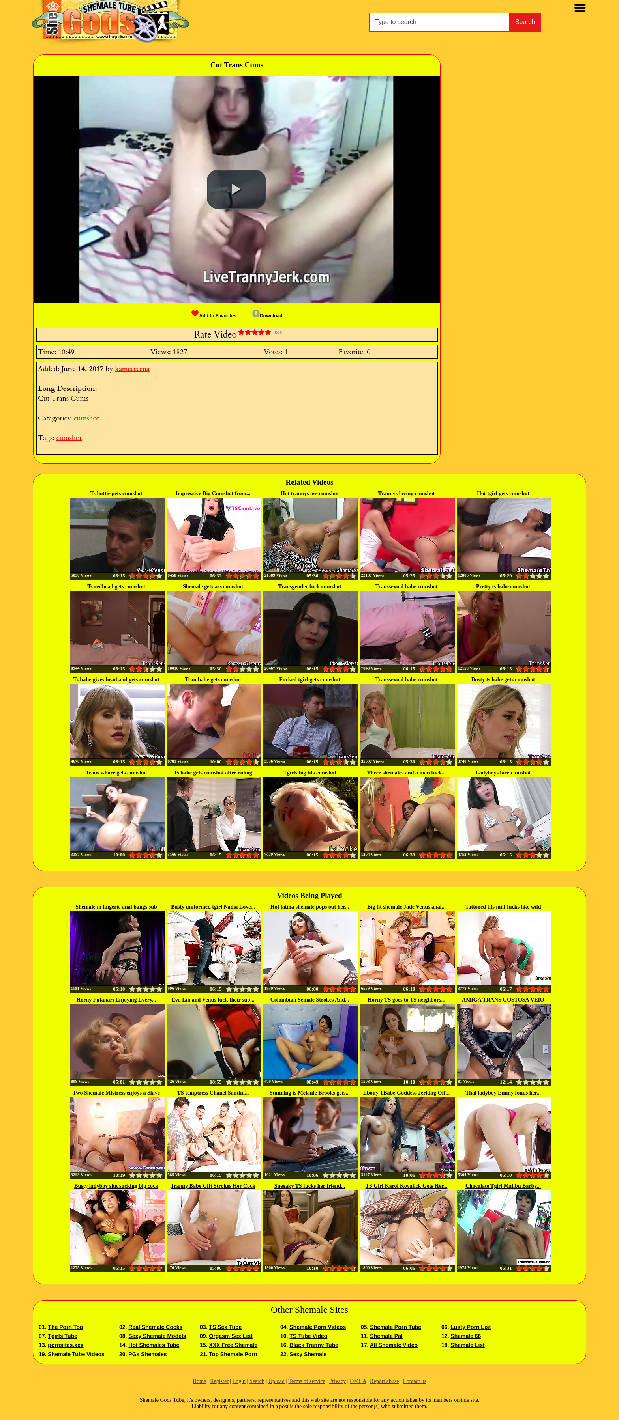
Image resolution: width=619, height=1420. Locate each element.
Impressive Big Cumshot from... (212, 493)
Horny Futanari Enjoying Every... (116, 1000)
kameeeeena (132, 369)
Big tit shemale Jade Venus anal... (406, 907)
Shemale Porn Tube (395, 1327)
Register (219, 1381)
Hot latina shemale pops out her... (309, 907)
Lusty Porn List (470, 1327)
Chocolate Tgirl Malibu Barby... (503, 1186)
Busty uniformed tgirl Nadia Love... (213, 907)
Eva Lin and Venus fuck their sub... (212, 1000)
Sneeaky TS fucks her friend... (309, 1186)
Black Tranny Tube (313, 1345)
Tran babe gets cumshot (213, 680)
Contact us (414, 1381)
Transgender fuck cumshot (309, 587)
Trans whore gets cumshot (116, 773)
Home (199, 1381)
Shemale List (467, 1345)
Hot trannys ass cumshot (310, 493)
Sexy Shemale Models (157, 1336)
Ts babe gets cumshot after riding (213, 773)
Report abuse (384, 1381)
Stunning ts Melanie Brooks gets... (310, 1093)
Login (239, 1381)
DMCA (358, 1381)
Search (525, 22)
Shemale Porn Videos (317, 1327)
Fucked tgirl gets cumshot (309, 680)
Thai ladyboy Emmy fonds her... (503, 1093)
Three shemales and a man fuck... (406, 773)
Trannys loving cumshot (406, 493)
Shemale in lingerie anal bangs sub (116, 907)
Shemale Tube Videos (76, 1354)
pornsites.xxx (65, 1345)
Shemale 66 (465, 1336)
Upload (276, 1381)
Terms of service (307, 1381)
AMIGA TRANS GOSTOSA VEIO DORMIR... (503, 1000)
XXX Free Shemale (233, 1345)
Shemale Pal (386, 1336)
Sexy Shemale (307, 1354)
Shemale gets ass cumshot (213, 587)
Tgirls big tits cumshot (309, 773)
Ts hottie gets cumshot (116, 493)
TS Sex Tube (225, 1327)
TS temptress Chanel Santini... (213, 1093)
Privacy (337, 1381)
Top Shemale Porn (233, 1354)
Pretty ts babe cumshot (503, 587)
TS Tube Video (308, 1336)
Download (267, 316)
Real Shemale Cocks (155, 1327)
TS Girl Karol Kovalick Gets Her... (407, 1186)
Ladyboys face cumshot (503, 773)
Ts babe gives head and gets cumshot (116, 680)
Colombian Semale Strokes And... (309, 1000)
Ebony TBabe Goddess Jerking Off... (406, 1093)
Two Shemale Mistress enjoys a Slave (116, 1093)
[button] (236, 189)
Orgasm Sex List (231, 1336)
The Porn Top (65, 1327)
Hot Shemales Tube (153, 1345)
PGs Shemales (147, 1354)
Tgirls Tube (62, 1336)
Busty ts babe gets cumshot (503, 680)
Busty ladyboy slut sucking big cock (116, 1186)
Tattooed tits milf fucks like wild (503, 907)
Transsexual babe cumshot (406, 587)
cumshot (86, 418)
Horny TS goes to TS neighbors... (406, 1000)
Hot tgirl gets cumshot (503, 493)
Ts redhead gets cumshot (116, 587)
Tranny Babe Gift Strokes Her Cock (213, 1186)
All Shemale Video (394, 1345)
